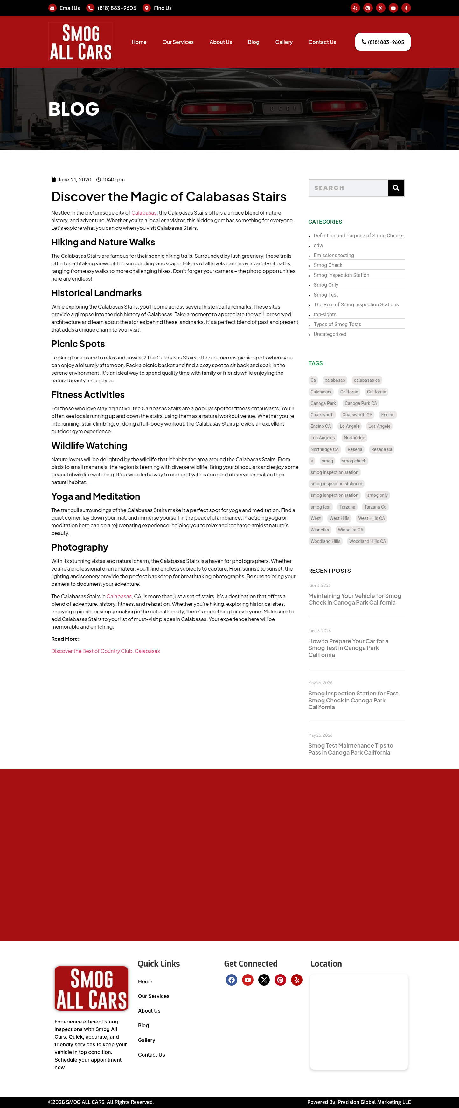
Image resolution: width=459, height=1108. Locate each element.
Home (139, 41)
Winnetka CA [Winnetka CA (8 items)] (361, 529)
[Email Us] (52, 8)
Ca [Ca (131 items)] (324, 380)
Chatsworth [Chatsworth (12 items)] (332, 414)
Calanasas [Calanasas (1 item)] (331, 391)
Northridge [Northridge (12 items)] (365, 437)
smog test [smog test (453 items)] (331, 507)
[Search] (406, 188)
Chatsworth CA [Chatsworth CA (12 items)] (368, 414)
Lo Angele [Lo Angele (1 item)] (360, 426)
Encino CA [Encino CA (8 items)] (331, 426)
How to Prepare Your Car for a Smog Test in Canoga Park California (359, 647)
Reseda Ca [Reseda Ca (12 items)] (392, 449)
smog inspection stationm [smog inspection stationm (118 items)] (347, 483)
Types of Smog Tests (348, 324)
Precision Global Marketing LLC (374, 1102)
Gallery (284, 41)
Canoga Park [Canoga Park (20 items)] (334, 403)
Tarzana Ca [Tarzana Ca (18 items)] (386, 507)
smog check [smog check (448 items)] (364, 460)
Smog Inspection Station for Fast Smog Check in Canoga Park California (364, 699)
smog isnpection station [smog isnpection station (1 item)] (345, 495)
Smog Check (338, 265)
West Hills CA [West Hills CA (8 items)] (382, 518)
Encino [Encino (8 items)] (398, 414)
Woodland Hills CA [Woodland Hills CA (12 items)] (378, 541)
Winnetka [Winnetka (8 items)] (330, 529)
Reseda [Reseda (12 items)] (365, 449)
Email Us (70, 7)
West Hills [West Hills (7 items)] (350, 518)
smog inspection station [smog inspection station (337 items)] (345, 472)
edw (329, 246)
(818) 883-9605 (117, 7)
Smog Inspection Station (352, 275)
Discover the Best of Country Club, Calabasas (81, 650)
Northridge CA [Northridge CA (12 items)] (335, 449)
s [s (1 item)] (322, 460)
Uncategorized (340, 334)
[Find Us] (147, 8)
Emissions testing (344, 255)
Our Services (178, 41)
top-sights (335, 314)
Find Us (163, 7)
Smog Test (336, 295)
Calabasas (119, 212)
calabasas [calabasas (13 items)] (346, 380)
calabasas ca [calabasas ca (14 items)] (378, 380)
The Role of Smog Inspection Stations (367, 305)
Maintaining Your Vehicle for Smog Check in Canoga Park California (365, 599)
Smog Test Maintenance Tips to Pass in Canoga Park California (361, 749)
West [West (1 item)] (326, 518)
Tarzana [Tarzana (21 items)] (358, 507)
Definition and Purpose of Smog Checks (369, 236)
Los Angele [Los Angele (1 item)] (390, 426)
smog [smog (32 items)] (338, 460)
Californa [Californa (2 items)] (360, 391)
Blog (254, 41)
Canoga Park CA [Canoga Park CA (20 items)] (371, 403)
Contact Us (322, 41)
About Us (221, 41)
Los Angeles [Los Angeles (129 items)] (333, 437)
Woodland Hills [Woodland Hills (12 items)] (336, 541)
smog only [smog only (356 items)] (388, 495)
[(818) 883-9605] (90, 8)
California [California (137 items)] (387, 391)
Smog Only (336, 285)
